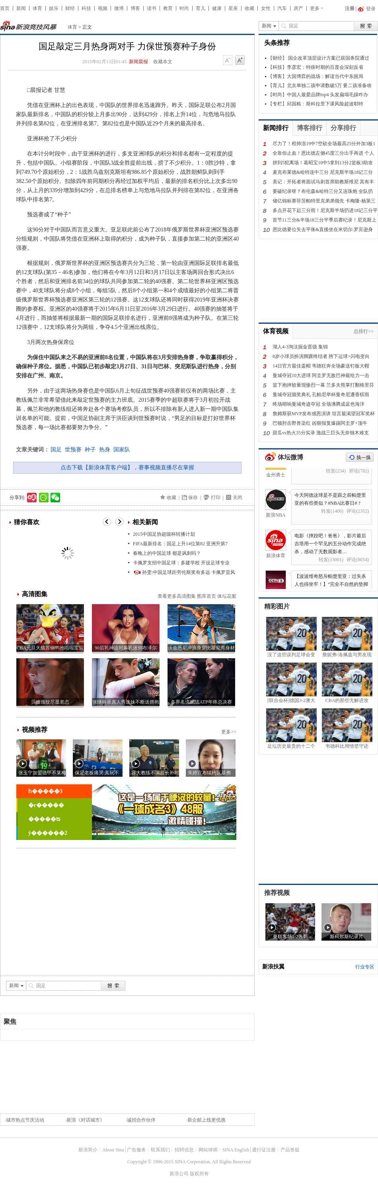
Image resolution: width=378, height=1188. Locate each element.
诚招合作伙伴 (141, 1120)
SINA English (235, 1150)
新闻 (21, 8)
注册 (350, 8)
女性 (266, 8)
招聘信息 (184, 1150)
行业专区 (364, 967)
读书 (151, 8)
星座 (233, 8)
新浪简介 (87, 1150)
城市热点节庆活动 (25, 1120)
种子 (90, 450)
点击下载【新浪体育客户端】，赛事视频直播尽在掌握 (127, 468)
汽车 (282, 8)
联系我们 (160, 1150)
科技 (86, 8)
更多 (315, 8)
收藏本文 (162, 61)
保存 (193, 497)
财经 (70, 8)
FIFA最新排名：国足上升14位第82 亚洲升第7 (180, 543)
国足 (56, 450)
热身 (104, 450)
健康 (217, 8)
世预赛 (73, 450)
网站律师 (208, 1150)
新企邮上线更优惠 (206, 1120)
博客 (135, 8)
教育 (168, 8)
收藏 (249, 8)
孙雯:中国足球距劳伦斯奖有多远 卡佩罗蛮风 (188, 572)
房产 (298, 8)
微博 (119, 8)
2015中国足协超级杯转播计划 (164, 534)
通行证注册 (264, 1150)
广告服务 (136, 1150)
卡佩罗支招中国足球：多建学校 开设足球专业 (181, 563)
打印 (215, 497)
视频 (102, 8)
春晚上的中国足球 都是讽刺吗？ (167, 553)
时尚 (184, 8)
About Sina (113, 1150)
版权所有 (199, 1173)
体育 (37, 8)
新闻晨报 (138, 61)
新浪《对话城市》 (85, 1120)
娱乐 (53, 8)
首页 (5, 8)
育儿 (200, 8)
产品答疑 (290, 1150)
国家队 (121, 450)
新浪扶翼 (273, 967)
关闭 (237, 497)
